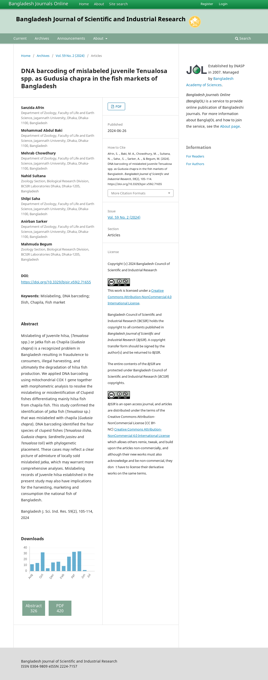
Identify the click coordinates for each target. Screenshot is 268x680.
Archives (42, 38)
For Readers (195, 156)
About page (230, 126)
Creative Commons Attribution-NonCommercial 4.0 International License (139, 296)
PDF (118, 106)
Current (20, 38)
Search (243, 38)
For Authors (195, 164)
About (99, 4)
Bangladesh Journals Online (38, 4)
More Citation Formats (128, 193)
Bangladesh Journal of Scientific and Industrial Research (101, 19)
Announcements (71, 38)
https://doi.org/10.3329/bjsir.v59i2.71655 (56, 282)
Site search (118, 4)
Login (223, 4)
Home (84, 4)
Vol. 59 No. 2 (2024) (70, 55)
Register (207, 4)
